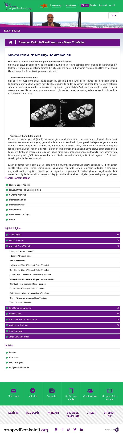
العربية (112, 5)
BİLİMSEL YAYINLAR (72, 414)
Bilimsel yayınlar (15, 204)
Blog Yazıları (13, 209)
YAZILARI (53, 412)
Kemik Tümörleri (16, 240)
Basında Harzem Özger (18, 214)
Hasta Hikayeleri (15, 362)
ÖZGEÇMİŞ (33, 412)
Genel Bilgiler (15, 234)
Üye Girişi (56, 5)
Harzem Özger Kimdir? (18, 185)
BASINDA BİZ (109, 414)
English (93, 5)
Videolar (33, 392)
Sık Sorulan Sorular (71, 394)
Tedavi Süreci (15, 314)
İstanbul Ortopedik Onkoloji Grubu (23, 190)
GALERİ (91, 412)
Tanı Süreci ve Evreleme (20, 308)
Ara (114, 15)
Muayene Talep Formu (17, 367)
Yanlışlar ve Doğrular (18, 325)
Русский (103, 5)
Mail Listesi (14, 392)
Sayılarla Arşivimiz (16, 194)
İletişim (11, 352)
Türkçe (85, 5)
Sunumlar (52, 392)
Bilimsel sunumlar (16, 199)
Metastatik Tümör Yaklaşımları (23, 319)
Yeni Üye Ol (71, 5)
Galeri (10, 219)
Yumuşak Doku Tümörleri (20, 246)
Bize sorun (12, 357)
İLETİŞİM (13, 412)
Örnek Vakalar (15, 331)
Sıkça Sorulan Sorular (19, 337)
